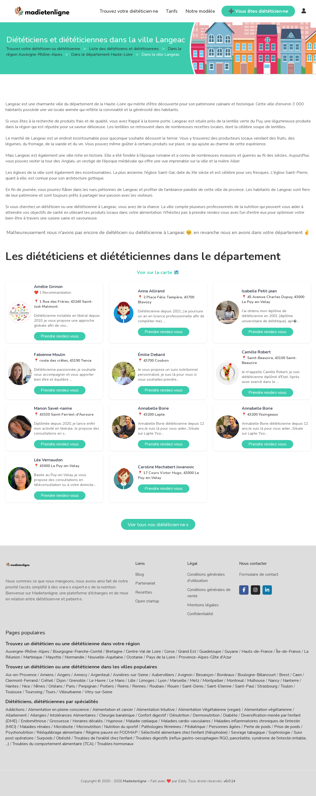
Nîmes (39, 686)
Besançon (204, 675)
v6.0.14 (229, 781)
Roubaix (156, 686)
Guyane (231, 651)
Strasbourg (267, 686)
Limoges (146, 680)
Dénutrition (179, 715)
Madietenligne (134, 781)
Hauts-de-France (257, 651)
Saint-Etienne (219, 686)
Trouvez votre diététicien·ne (129, 11)
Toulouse (13, 692)
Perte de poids (257, 727)
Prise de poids (287, 727)
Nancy (273, 680)
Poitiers (107, 686)
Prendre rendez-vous (60, 336)
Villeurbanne (70, 692)
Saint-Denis (193, 686)
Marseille (178, 680)
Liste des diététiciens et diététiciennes (124, 48)
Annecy (80, 675)
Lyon (162, 680)
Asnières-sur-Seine (130, 675)
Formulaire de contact (258, 574)
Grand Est (187, 651)
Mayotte (53, 657)
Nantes (12, 686)
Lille (132, 680)
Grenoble (77, 680)
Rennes (139, 686)
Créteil (47, 680)
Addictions (15, 709)
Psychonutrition (19, 732)
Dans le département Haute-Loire (102, 54)
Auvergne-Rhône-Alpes (27, 651)
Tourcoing (33, 692)
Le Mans (117, 680)
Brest (284, 675)
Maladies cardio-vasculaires (186, 721)
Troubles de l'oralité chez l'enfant (103, 738)
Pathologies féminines (161, 727)
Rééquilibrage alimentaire (59, 732)
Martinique (32, 657)
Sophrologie (279, 732)
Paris (70, 686)
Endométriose (33, 721)
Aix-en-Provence (21, 675)
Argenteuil (100, 675)
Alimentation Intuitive (155, 709)
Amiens (47, 675)
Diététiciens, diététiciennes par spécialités (51, 701)
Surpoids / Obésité (54, 738)
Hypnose (114, 721)
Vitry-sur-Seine (98, 692)
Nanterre (291, 680)
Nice (26, 686)
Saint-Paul (244, 686)
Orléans (56, 686)
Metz (194, 680)
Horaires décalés (87, 721)
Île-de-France (288, 651)
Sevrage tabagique (248, 732)
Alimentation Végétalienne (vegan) (209, 709)
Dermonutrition (207, 715)
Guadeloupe (210, 651)
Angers (63, 675)
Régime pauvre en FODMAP (112, 732)
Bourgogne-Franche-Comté (77, 651)
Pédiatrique (195, 727)
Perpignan (87, 686)
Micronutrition (88, 727)
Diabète (230, 715)
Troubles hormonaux (115, 744)
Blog (139, 574)
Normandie (74, 657)
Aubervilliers (163, 675)
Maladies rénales (35, 727)
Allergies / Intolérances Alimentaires (63, 715)
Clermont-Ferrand (21, 680)
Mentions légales (203, 605)
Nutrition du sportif (121, 727)
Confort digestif (152, 715)
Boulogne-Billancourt (257, 675)
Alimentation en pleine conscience (58, 709)
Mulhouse (256, 680)
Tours (51, 692)
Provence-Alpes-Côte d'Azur (205, 657)
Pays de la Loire (160, 657)
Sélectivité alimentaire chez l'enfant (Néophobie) (184, 732)
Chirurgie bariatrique (117, 715)
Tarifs (172, 11)
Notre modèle (200, 11)
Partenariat (145, 583)
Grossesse (59, 721)
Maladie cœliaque (142, 721)
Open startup (147, 601)
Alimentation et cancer (112, 709)
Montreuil (235, 680)
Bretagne (114, 651)
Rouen (173, 686)
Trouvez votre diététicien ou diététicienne (43, 48)
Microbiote (64, 727)
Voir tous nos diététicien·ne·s (158, 524)
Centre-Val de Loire (143, 651)
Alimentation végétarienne (268, 709)
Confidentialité (200, 614)
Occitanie (134, 657)
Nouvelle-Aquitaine (105, 657)
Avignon (185, 675)
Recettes (143, 592)
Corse (169, 651)
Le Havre (97, 680)
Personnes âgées (224, 727)
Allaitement (16, 715)
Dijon (61, 680)
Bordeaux (225, 675)
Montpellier (213, 680)
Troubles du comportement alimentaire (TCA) (53, 744)
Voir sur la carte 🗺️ (158, 272)
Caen (297, 675)
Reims (123, 686)
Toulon (287, 686)
